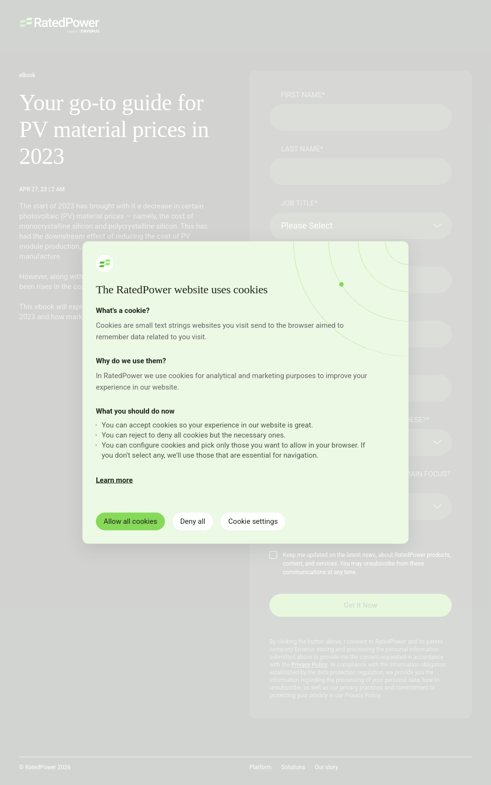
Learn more (114, 480)
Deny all (192, 521)
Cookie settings (253, 521)
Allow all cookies (130, 521)
